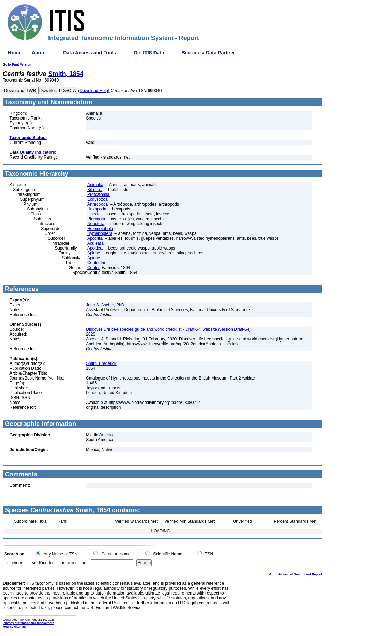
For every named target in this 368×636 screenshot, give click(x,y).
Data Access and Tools (89, 52)
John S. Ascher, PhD (105, 304)
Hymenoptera (99, 233)
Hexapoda (96, 209)
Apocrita (95, 238)
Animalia (95, 184)
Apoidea (95, 248)
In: (6, 562)
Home (15, 52)
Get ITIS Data (149, 52)
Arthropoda (97, 204)
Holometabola (100, 228)
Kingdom (47, 562)
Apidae (93, 253)
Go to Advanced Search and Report (295, 574)
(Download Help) (93, 90)
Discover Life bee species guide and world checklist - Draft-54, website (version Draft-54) (168, 329)
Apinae (93, 257)
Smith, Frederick (101, 363)
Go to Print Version (17, 64)
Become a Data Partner (208, 52)
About (39, 52)
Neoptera (95, 223)
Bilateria (94, 189)
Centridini (96, 262)
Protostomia (98, 194)
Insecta (94, 214)
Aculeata (95, 243)
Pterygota (96, 218)
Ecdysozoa (97, 199)
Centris (93, 267)
